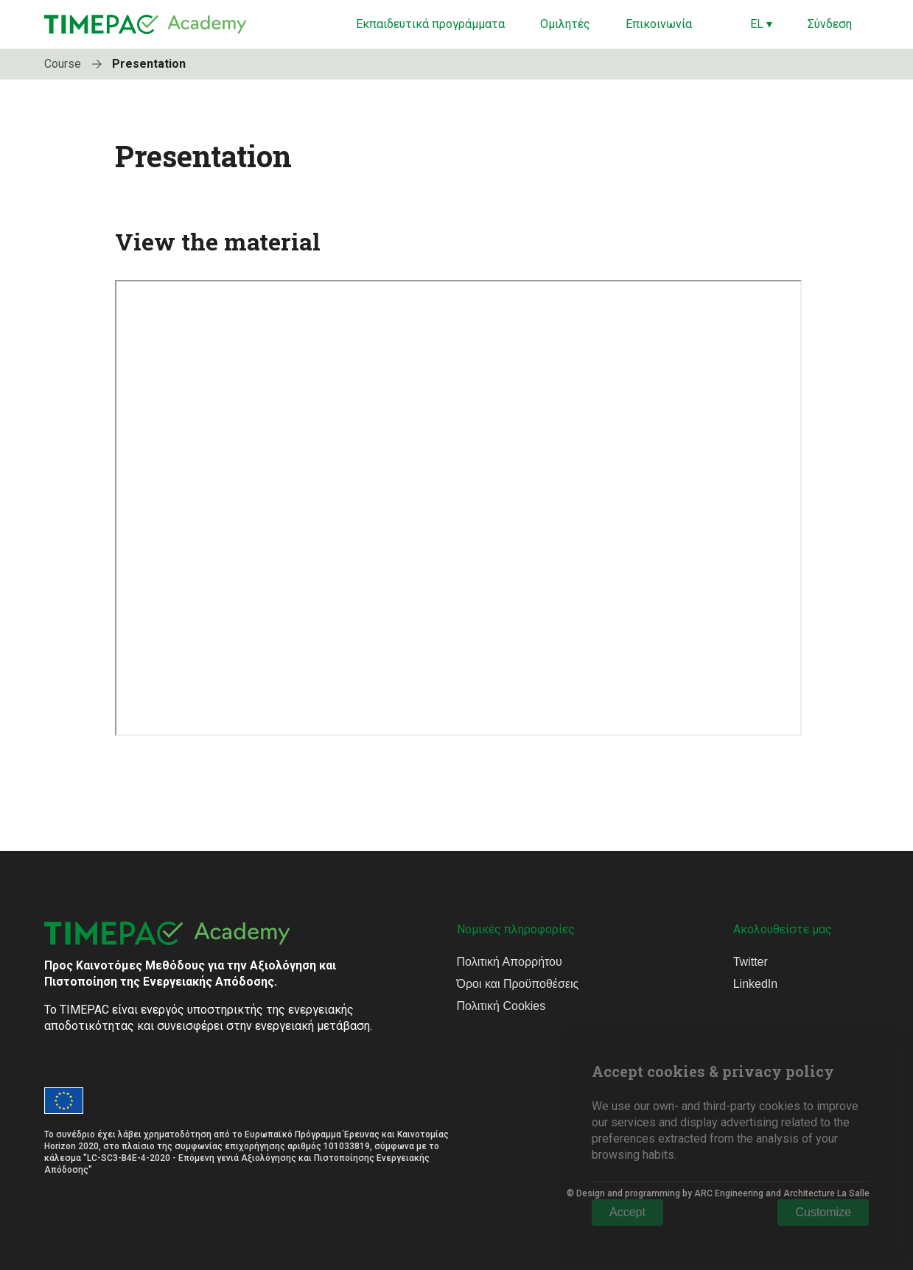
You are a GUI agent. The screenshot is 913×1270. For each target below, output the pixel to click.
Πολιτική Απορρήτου (509, 961)
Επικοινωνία (659, 24)
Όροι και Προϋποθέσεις (518, 984)
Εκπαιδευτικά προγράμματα (430, 24)
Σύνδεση (830, 24)
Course (76, 64)
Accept (627, 1212)
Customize (823, 1212)
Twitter (750, 961)
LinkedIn (755, 984)
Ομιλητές (565, 24)
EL (761, 24)
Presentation (149, 64)
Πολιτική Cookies (501, 1006)
